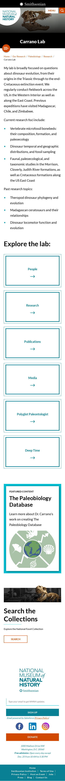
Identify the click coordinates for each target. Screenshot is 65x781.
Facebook (19, 726)
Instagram (45, 726)
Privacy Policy (41, 718)
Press (20, 777)
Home (7, 56)
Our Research (18, 56)
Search (62, 10)
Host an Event (37, 774)
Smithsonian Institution (23, 771)
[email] (32, 701)
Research (48, 56)
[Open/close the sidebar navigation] (6, 48)
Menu (51, 10)
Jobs (51, 774)
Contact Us (41, 777)
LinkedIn (32, 726)
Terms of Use (47, 771)
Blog (29, 777)
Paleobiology (34, 56)
